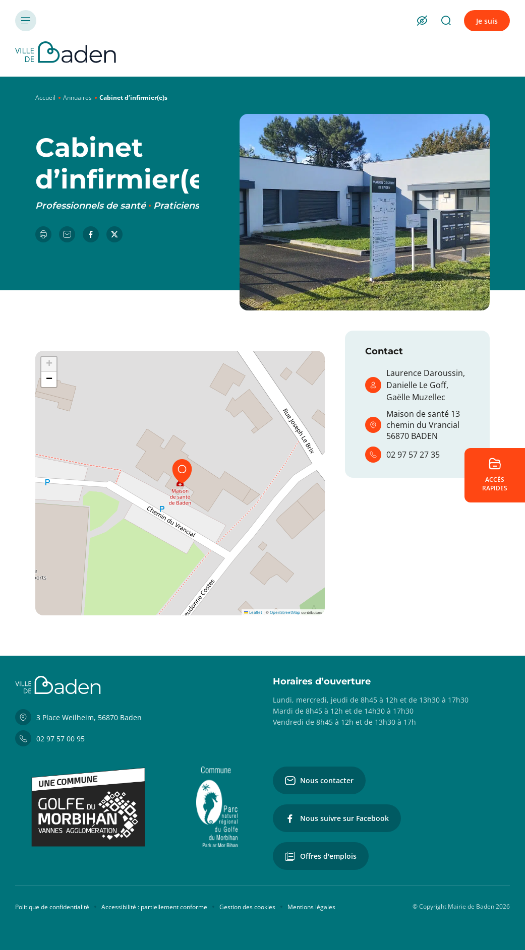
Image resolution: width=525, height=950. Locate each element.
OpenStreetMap (285, 612)
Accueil (45, 97)
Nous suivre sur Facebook (337, 818)
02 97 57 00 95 (50, 738)
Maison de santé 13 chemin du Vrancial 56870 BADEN (412, 424)
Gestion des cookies (247, 907)
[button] (182, 471)
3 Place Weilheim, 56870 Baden (78, 717)
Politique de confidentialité (52, 907)
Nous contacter (319, 781)
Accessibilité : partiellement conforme (154, 907)
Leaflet (253, 612)
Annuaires (77, 97)
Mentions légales (311, 907)
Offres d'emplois (321, 856)
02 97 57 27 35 (402, 455)
